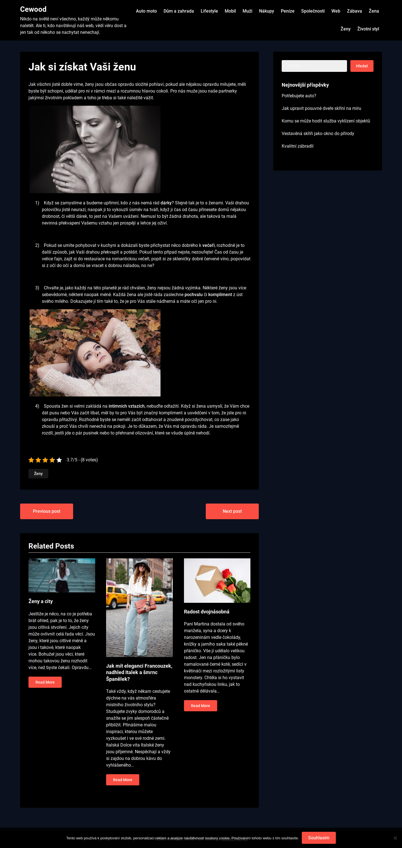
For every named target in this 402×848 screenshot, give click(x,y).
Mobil (230, 11)
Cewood (33, 9)
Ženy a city (40, 601)
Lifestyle (209, 11)
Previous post (46, 511)
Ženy (346, 29)
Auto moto (146, 11)
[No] (395, 838)
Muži (247, 11)
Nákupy (266, 11)
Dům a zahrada (179, 11)
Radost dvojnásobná (206, 612)
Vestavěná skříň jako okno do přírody (318, 133)
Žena (374, 11)
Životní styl (368, 29)
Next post (232, 511)
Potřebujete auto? (299, 95)
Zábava (354, 11)
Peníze (288, 11)
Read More (45, 682)
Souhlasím (318, 837)
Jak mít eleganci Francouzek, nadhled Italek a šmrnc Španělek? (139, 672)
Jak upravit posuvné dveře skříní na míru (321, 108)
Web (335, 11)
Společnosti (313, 11)
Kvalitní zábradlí (298, 146)
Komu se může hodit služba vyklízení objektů (326, 121)
